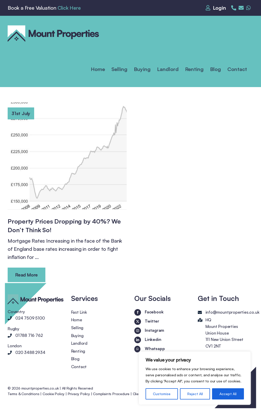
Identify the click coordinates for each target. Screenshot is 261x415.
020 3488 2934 (30, 352)
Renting (78, 351)
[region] (195, 378)
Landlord (79, 343)
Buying (77, 335)
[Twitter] (137, 321)
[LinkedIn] (137, 340)
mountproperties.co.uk (40, 388)
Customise (162, 394)
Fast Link (79, 312)
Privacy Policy (79, 394)
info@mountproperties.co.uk (232, 312)
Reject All (195, 394)
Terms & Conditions (23, 394)
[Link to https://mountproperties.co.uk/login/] (217, 7)
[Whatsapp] (137, 349)
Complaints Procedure (111, 394)
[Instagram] (137, 330)
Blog (75, 358)
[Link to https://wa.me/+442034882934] (248, 7)
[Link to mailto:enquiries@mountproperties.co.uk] (241, 7)
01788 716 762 (29, 335)
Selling (77, 327)
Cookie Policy (53, 394)
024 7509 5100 (30, 318)
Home (76, 319)
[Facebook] (137, 312)
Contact (79, 366)
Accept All (228, 394)
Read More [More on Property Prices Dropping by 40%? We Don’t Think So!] (26, 275)
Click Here (69, 8)
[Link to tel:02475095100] (233, 7)
